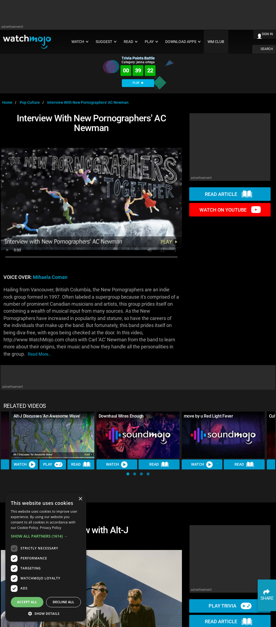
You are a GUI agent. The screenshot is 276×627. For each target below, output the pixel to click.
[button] (128, 474)
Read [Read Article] (81, 464)
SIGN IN (267, 34)
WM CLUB (216, 41)
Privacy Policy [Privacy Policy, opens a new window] (50, 527)
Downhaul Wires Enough (121, 416)
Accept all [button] (27, 602)
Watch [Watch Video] (25, 464)
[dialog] (45, 557)
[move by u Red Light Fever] (223, 435)
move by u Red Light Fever (208, 416)
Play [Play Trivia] (53, 464)
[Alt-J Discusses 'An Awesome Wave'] (52, 435)
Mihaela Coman (50, 277)
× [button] (80, 499)
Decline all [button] (63, 602)
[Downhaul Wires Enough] (138, 435)
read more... (39, 354)
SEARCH (267, 49)
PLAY (138, 83)
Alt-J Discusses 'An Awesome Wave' (46, 416)
